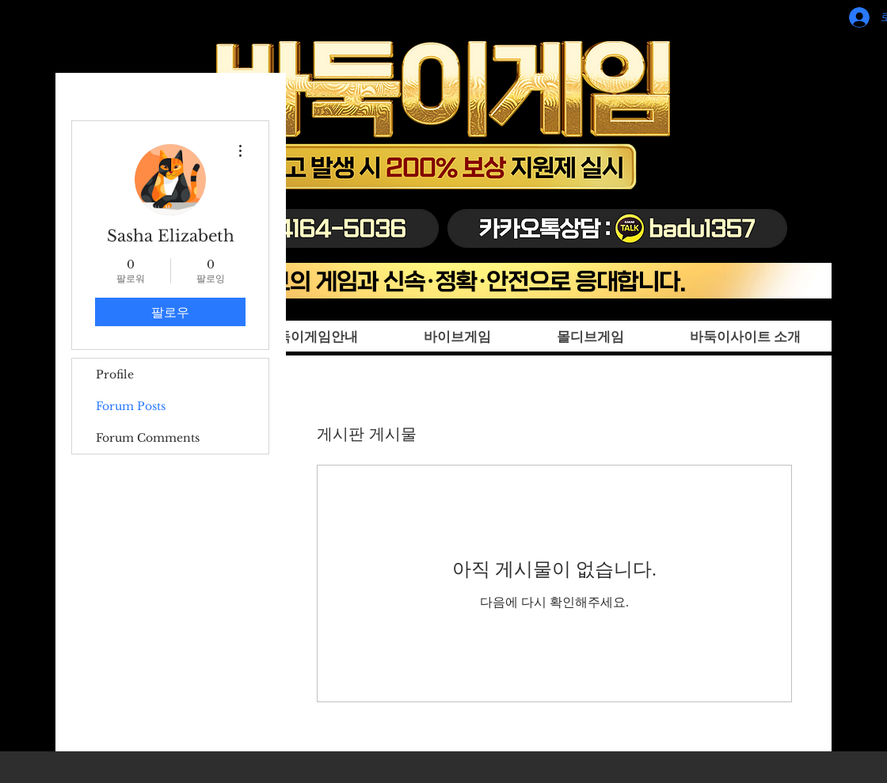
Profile (115, 374)
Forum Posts (131, 406)
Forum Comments (148, 438)
